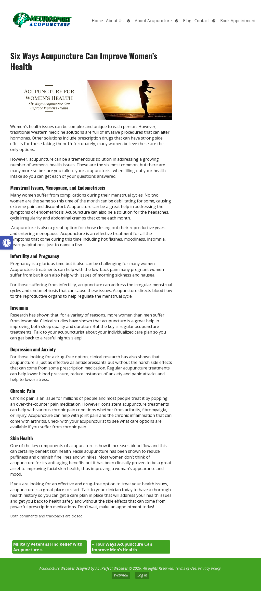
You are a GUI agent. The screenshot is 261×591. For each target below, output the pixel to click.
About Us (115, 20)
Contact (201, 20)
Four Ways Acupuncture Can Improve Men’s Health (122, 547)
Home (97, 20)
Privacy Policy (209, 568)
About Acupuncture (153, 20)
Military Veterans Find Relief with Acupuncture (47, 547)
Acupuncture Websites (57, 568)
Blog (187, 20)
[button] (6, 243)
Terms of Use (185, 568)
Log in (142, 575)
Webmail (121, 575)
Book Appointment (238, 20)
